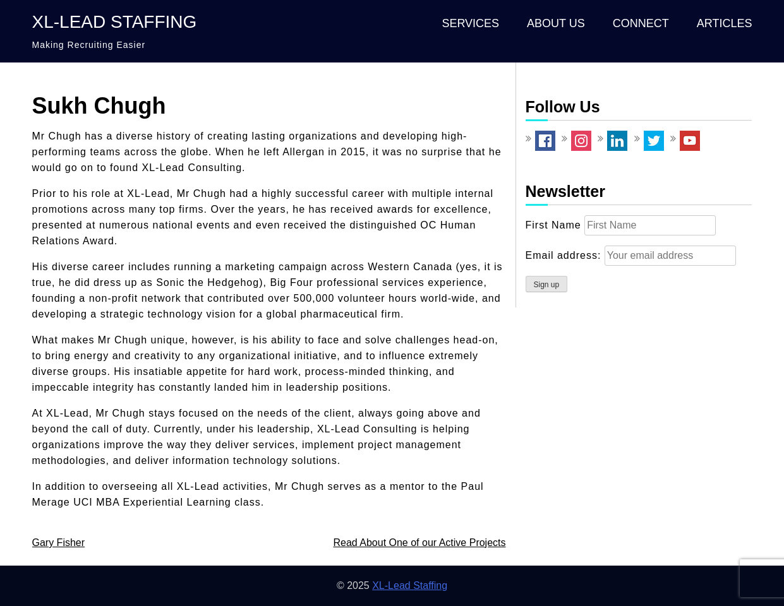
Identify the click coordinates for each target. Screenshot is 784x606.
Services (470, 23)
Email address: (565, 255)
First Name (553, 225)
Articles (724, 23)
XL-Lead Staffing (114, 22)
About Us (556, 23)
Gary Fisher (58, 542)
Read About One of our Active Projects (419, 542)
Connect (641, 23)
